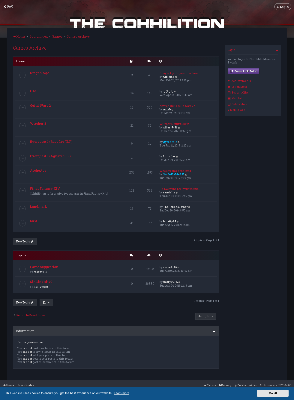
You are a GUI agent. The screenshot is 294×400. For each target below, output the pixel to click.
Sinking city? (41, 281)
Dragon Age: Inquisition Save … (180, 72)
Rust (33, 220)
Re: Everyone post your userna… (180, 188)
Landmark (38, 206)
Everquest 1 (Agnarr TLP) (50, 155)
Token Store (238, 86)
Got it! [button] (273, 393)
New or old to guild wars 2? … (178, 105)
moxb (167, 109)
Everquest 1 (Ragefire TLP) (51, 141)
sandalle (169, 192)
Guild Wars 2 (40, 105)
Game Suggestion (44, 266)
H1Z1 (34, 90)
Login (232, 49)
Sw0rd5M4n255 (173, 174)
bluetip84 (169, 221)
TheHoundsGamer (175, 206)
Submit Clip (238, 92)
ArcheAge (38, 170)
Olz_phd (168, 76)
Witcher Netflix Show (174, 123)
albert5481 (170, 127)
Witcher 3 (38, 123)
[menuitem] (8, 6)
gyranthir (170, 141)
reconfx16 (40, 271)
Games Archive (29, 47)
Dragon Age (39, 72)
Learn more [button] (121, 393)
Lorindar (169, 156)
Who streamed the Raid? (176, 170)
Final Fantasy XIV (45, 188)
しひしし (168, 90)
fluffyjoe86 (41, 286)
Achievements (239, 80)
